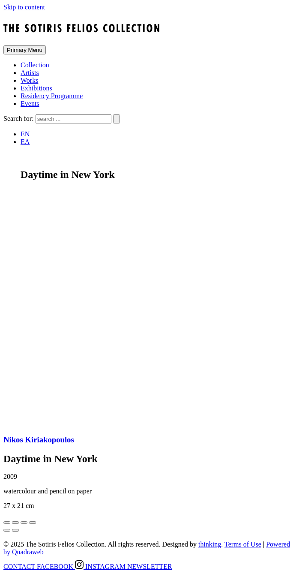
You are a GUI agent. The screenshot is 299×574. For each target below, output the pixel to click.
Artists (30, 72)
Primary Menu (24, 50)
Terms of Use (242, 544)
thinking (209, 544)
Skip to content (24, 7)
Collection (35, 65)
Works (29, 80)
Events (30, 103)
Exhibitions (36, 88)
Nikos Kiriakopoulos (38, 439)
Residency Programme (52, 95)
